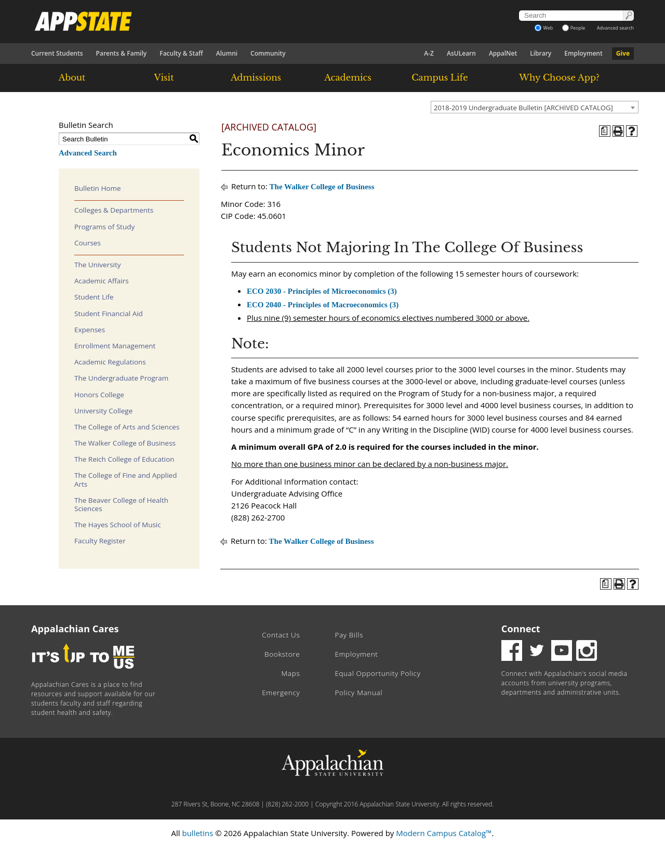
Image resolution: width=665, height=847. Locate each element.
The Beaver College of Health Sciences (121, 504)
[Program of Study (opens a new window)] (604, 131)
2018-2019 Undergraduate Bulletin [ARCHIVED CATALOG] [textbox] (523, 107)
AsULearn (461, 53)
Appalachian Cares (75, 628)
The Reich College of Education (124, 459)
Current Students (57, 53)
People (574, 27)
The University (97, 264)
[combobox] (535, 107)
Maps (291, 673)
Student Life (94, 297)
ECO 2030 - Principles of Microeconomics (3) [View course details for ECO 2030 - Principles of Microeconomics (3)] (322, 291)
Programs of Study (104, 226)
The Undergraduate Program (121, 378)
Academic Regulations (110, 362)
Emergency (281, 692)
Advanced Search (88, 153)
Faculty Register (100, 540)
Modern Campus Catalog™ (443, 833)
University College (103, 410)
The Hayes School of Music (117, 524)
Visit (164, 77)
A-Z (429, 53)
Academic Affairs (101, 280)
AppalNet (503, 53)
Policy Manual (358, 692)
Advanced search (615, 27)
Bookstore (282, 654)
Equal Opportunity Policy (377, 673)
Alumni (226, 53)
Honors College (99, 394)
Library (540, 53)
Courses (87, 242)
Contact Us (281, 635)
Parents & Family (121, 53)
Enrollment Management (114, 345)
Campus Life (439, 77)
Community (268, 53)
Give (623, 53)
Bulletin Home (97, 188)
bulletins (197, 833)
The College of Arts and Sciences (126, 427)
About (72, 77)
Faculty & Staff (181, 53)
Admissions (256, 77)
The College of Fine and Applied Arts (125, 479)
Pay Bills (349, 635)
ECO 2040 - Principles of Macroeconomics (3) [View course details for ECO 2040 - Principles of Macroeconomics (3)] (322, 305)
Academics (347, 77)
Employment (583, 53)
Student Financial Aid (108, 313)
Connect (520, 628)
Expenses (89, 329)
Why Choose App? (559, 77)
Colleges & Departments (113, 210)
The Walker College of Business (125, 443)
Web (544, 27)
